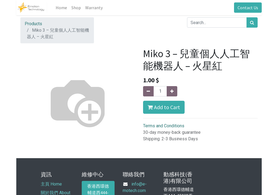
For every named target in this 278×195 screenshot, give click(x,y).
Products (33, 23)
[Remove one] (148, 91)
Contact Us (248, 7)
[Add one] (172, 91)
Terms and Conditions (163, 125)
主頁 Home (51, 184)
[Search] (252, 22)
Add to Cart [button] (164, 107)
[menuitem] (61, 7)
